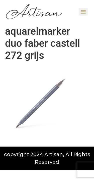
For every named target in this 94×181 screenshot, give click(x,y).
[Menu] (83, 12)
